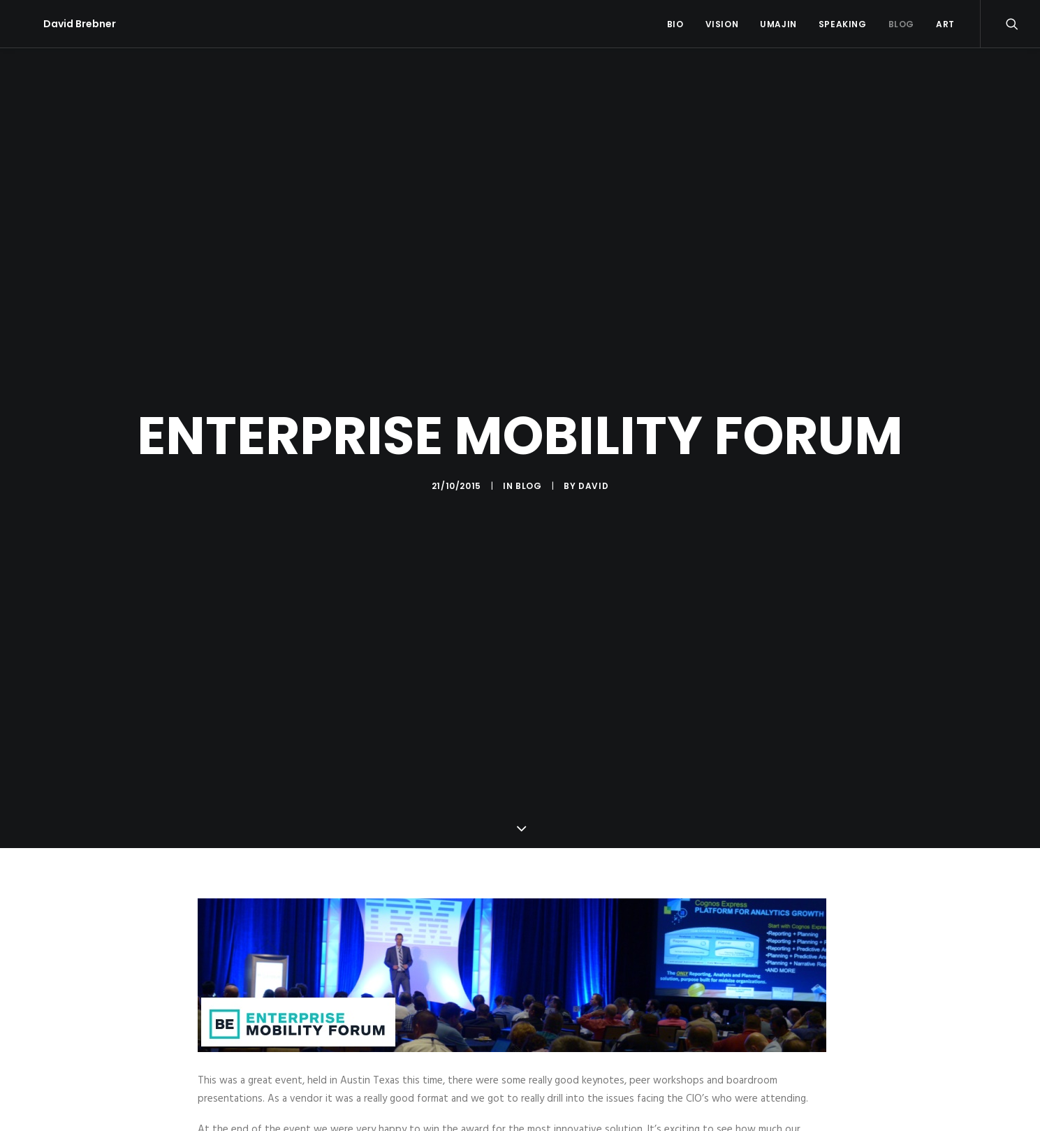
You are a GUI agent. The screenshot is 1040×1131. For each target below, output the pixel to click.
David (593, 479)
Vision (722, 24)
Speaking (843, 24)
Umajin (778, 24)
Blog (901, 24)
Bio (675, 24)
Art (945, 24)
